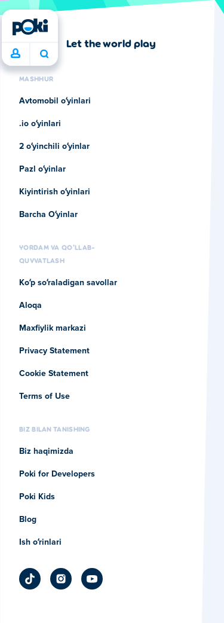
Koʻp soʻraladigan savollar (68, 283)
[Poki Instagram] (61, 579)
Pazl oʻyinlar (42, 169)
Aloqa (30, 305)
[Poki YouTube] (92, 579)
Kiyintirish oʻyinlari (54, 192)
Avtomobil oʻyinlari (55, 101)
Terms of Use (44, 396)
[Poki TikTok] (30, 579)
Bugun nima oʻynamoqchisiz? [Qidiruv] (44, 54)
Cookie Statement (53, 373)
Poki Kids (37, 497)
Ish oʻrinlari (40, 542)
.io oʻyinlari (40, 124)
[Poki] (30, 27)
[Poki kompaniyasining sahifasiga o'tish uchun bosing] (87, 43)
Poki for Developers (57, 474)
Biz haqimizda (46, 451)
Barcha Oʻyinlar (48, 214)
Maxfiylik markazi (52, 328)
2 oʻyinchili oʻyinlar (54, 146)
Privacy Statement (54, 351)
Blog (27, 519)
